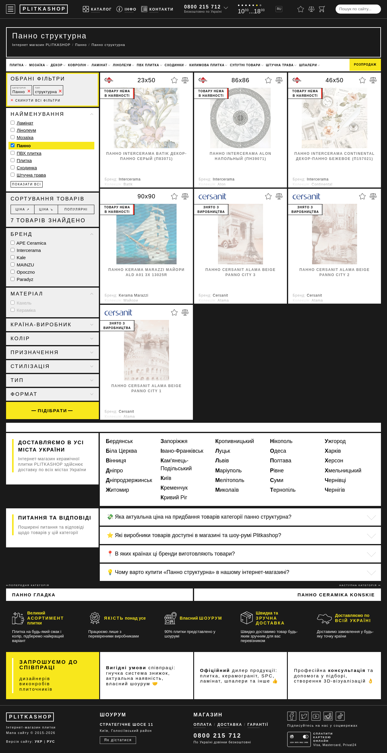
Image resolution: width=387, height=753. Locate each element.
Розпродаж (365, 64)
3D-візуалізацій (345, 680)
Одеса (278, 451)
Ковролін (77, 65)
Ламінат (99, 65)
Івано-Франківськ (182, 451)
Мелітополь (229, 480)
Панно (19, 90)
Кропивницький (234, 441)
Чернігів (335, 490)
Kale (18, 257)
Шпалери (308, 65)
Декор (57, 65)
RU (279, 9)
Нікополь (281, 441)
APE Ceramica (28, 243)
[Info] (126, 9)
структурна (46, 90)
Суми (276, 480)
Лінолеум (122, 65)
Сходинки (174, 65)
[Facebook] (291, 716)
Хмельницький (343, 471)
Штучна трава (280, 65)
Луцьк (222, 451)
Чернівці (335, 480)
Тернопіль (283, 490)
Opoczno (23, 272)
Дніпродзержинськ (129, 480)
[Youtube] (315, 716)
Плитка (17, 65)
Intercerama (26, 250)
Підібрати (52, 410)
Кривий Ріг (174, 497)
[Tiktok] (340, 716)
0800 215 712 (202, 6)
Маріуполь (228, 471)
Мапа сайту (17, 733)
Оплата (203, 724)
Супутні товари (245, 65)
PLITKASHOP (30, 716)
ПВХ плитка (148, 65)
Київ (166, 478)
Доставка (229, 724)
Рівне (277, 471)
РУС (51, 741)
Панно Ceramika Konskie (336, 594)
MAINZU (22, 264)
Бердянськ (119, 441)
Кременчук (174, 488)
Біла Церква (121, 451)
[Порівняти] (311, 9)
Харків (333, 451)
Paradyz (22, 279)
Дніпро (114, 471)
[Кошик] (322, 9)
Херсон (334, 461)
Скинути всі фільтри (35, 100)
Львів (222, 461)
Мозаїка (37, 65)
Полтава (280, 461)
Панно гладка (34, 594)
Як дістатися (118, 740)
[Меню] (10, 9)
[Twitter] (303, 716)
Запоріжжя (174, 441)
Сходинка (27, 167)
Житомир (117, 490)
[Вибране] (301, 9)
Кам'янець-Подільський (176, 464)
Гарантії (258, 724)
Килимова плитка (206, 65)
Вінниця (116, 461)
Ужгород (335, 441)
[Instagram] (328, 716)
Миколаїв (227, 490)
